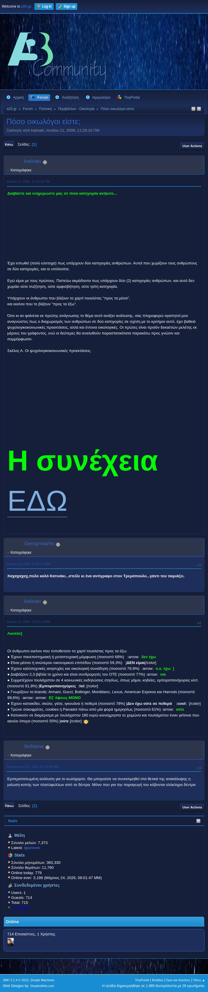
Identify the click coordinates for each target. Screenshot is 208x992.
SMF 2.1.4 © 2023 (16, 980)
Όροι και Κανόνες (178, 980)
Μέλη (19, 835)
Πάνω (9, 806)
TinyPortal (142, 980)
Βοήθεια (157, 980)
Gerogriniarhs (39, 543)
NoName (34, 746)
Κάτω (9, 144)
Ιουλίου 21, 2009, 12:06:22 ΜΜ (28, 564)
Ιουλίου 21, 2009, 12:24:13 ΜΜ (28, 621)
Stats (13, 821)
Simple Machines (42, 980)
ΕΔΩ (37, 500)
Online (12, 921)
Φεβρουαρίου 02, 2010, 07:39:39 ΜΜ (33, 766)
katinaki (32, 161)
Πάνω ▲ (199, 980)
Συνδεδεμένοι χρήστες (37, 885)
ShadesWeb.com (42, 986)
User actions (192, 146)
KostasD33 (20, 908)
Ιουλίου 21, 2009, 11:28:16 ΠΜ (28, 181)
